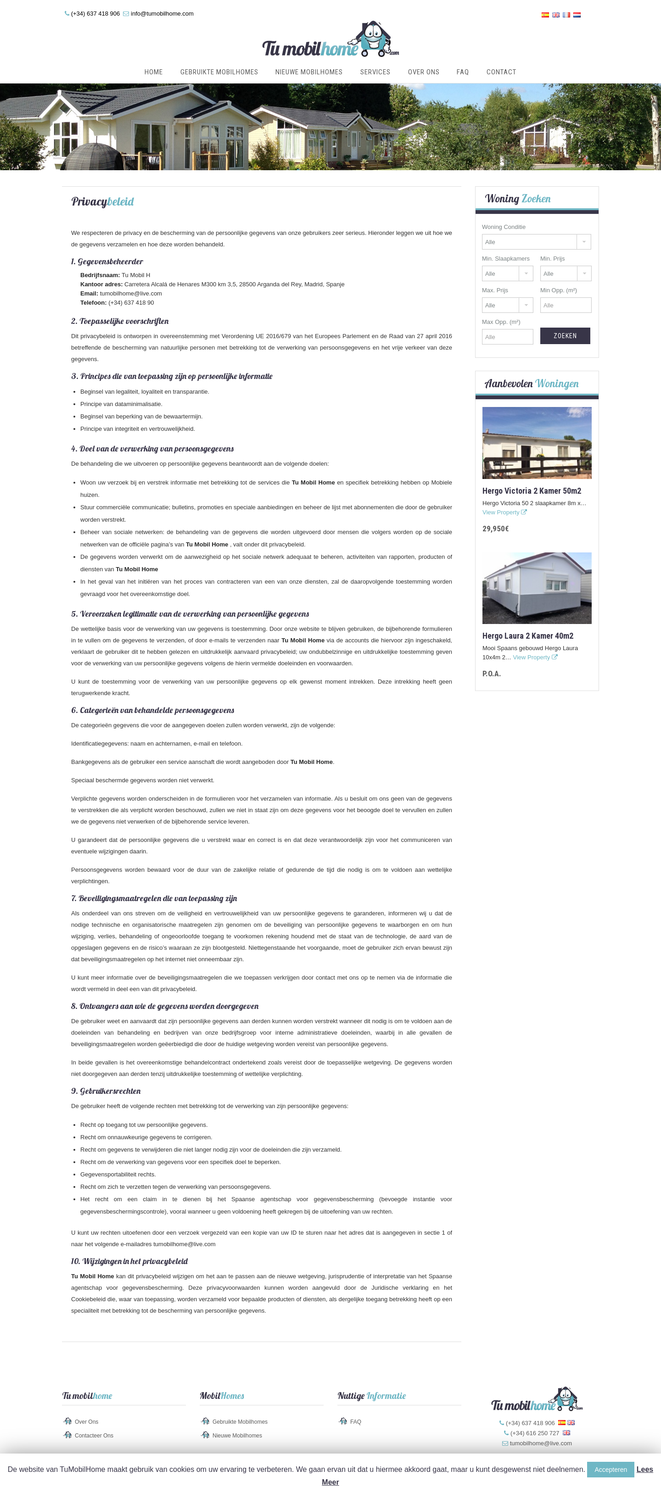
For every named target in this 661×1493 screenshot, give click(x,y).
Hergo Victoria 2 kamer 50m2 (531, 491)
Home (154, 72)
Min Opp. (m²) (558, 290)
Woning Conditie (504, 226)
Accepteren (610, 1469)
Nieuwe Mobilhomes (309, 72)
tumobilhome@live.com (131, 293)
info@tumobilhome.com (162, 13)
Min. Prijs (552, 258)
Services (375, 72)
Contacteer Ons (94, 1435)
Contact (501, 72)
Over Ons (424, 72)
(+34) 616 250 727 (535, 1433)
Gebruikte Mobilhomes (219, 72)
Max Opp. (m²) (501, 321)
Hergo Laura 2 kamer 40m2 (527, 636)
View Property (504, 512)
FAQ (463, 72)
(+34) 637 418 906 (95, 13)
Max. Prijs (495, 290)
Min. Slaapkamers (506, 258)
